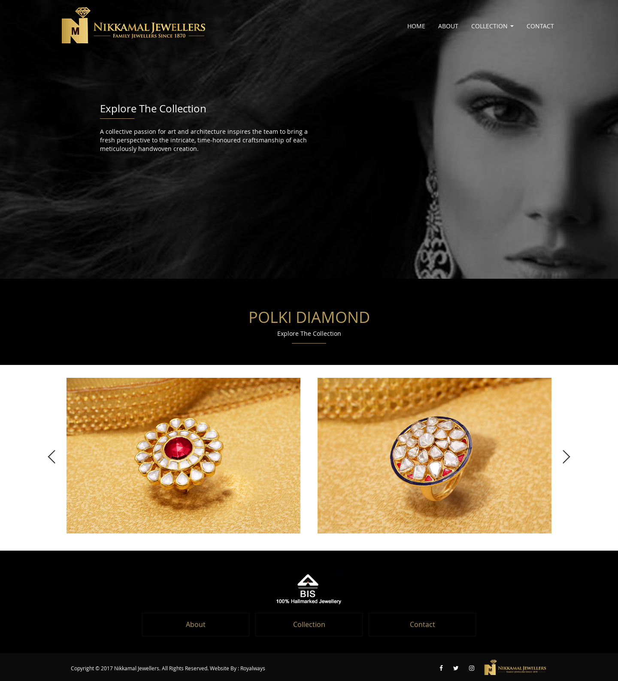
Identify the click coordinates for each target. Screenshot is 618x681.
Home (416, 26)
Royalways (252, 668)
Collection (492, 26)
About (448, 26)
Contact (540, 26)
